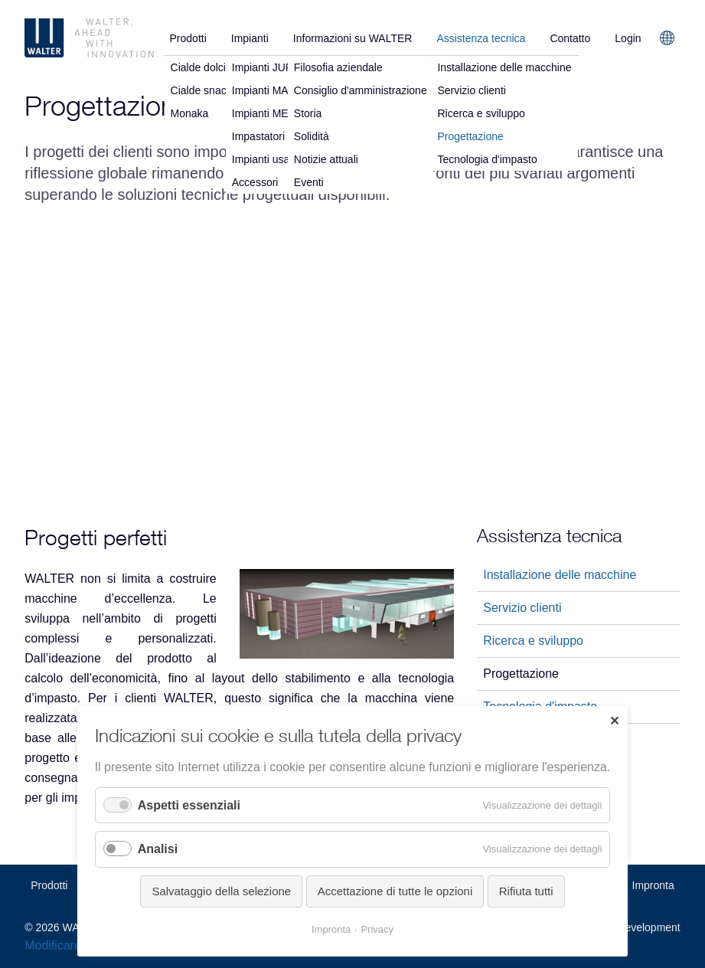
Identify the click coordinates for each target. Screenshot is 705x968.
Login (628, 38)
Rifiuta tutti (526, 891)
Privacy (377, 929)
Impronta (653, 885)
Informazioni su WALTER (353, 38)
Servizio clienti (522, 607)
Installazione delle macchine (559, 574)
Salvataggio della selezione (221, 891)
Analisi (158, 848)
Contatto (570, 38)
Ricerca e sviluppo (533, 640)
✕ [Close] (614, 721)
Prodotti (188, 38)
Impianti (250, 38)
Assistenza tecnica (480, 38)
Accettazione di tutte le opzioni (395, 891)
